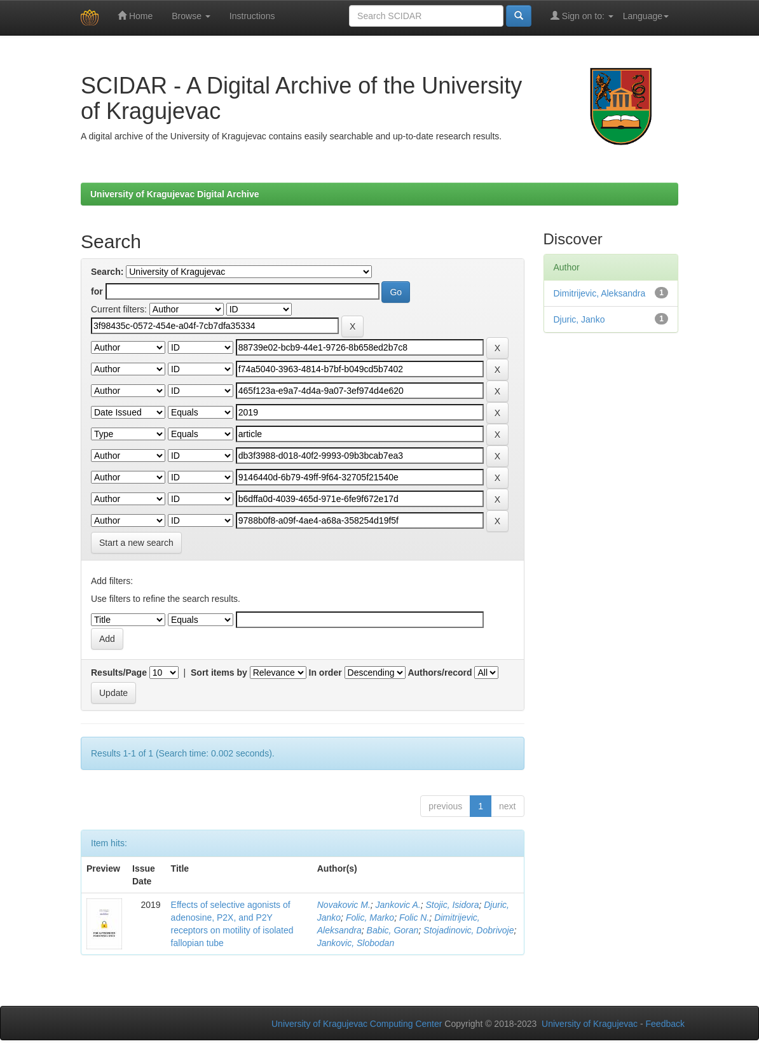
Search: (107, 272)
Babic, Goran (393, 930)
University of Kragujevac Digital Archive (174, 194)
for (97, 291)
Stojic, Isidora (452, 905)
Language (646, 16)
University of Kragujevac (590, 1024)
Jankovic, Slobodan (355, 943)
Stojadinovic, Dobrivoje (468, 930)
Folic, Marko (370, 917)
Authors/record (439, 672)
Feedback (665, 1024)
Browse (191, 16)
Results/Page (119, 672)
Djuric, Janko (579, 319)
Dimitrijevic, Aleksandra (600, 293)
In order (325, 672)
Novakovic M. (344, 905)
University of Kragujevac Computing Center (356, 1024)
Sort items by (219, 672)
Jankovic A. (398, 905)
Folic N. (414, 917)
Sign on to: (581, 15)
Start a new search (136, 543)
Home (135, 15)
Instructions (252, 16)
